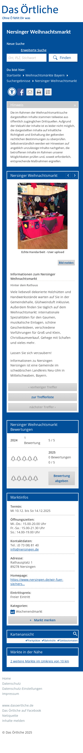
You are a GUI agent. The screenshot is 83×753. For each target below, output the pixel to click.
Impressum (10, 694)
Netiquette (10, 715)
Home (6, 678)
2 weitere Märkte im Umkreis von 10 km (39, 661)
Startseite (14, 75)
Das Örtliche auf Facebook (21, 710)
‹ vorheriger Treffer (42, 387)
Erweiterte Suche (33, 50)
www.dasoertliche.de (17, 705)
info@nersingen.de (24, 549)
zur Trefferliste (42, 397)
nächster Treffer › (42, 407)
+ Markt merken (43, 620)
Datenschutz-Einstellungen (22, 688)
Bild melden (66, 263)
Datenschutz (11, 683)
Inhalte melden (13, 721)
